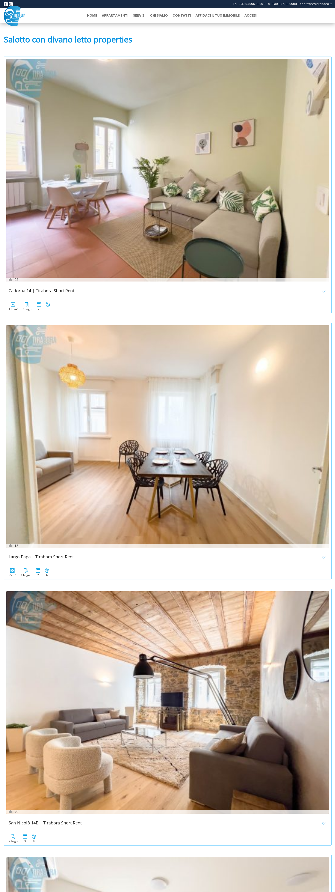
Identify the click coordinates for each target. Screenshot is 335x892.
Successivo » (38, 794)
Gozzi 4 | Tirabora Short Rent (258, 558)
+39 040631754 (156, 860)
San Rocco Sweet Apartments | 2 (41, 453)
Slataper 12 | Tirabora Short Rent (262, 663)
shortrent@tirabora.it (315, 4)
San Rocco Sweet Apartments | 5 (151, 348)
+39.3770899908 (285, 4)
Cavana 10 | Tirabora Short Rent (151, 663)
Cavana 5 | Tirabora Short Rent (39, 768)
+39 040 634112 (91, 860)
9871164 (296, 860)
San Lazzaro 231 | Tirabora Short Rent (156, 768)
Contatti (182, 15)
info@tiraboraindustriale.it (290, 865)
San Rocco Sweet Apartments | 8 (262, 243)
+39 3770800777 (159, 865)
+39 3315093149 (93, 865)
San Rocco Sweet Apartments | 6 (41, 348)
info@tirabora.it (85, 869)
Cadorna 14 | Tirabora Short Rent (41, 138)
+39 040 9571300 (27, 860)
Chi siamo (159, 15)
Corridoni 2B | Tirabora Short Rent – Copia (50, 558)
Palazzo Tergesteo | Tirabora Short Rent (48, 663)
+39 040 (283, 860)
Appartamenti (115, 15)
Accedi (250, 15)
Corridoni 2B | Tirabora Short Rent (153, 558)
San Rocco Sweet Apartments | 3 (262, 348)
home (92, 15)
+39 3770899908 (29, 865)
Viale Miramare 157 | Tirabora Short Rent (270, 453)
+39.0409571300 (251, 4)
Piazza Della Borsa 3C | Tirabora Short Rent (51, 243)
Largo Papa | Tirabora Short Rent (151, 138)
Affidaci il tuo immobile (217, 15)
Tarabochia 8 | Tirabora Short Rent (153, 243)
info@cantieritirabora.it (157, 869)
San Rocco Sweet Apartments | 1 (151, 453)
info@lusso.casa (217, 865)
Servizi (139, 15)
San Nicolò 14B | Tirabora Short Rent (266, 138)
